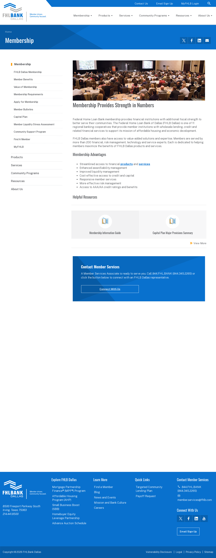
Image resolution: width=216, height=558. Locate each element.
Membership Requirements (28, 94)
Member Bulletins (23, 109)
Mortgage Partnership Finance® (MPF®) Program (68, 488)
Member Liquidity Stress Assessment (34, 124)
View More (200, 243)
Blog (97, 492)
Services (124, 15)
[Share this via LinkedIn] (199, 40)
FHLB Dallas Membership (28, 72)
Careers (99, 507)
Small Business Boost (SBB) (65, 506)
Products (104, 15)
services (144, 164)
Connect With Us (110, 289)
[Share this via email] (207, 40)
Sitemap (208, 552)
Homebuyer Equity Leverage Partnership (66, 516)
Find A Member (22, 139)
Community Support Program (30, 131)
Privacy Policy (193, 552)
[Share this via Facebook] (191, 40)
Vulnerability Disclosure (159, 552)
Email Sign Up (164, 3)
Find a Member (103, 487)
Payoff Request (146, 496)
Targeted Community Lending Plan (149, 488)
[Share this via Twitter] (184, 40)
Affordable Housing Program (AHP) (64, 498)
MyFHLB (19, 147)
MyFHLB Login (190, 3)
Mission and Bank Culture (110, 502)
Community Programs (153, 15)
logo (24, 489)
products (126, 164)
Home (8, 32)
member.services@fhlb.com (195, 500)
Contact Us (141, 3)
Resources (182, 15)
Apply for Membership (26, 102)
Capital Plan (20, 116)
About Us (204, 15)
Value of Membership (25, 87)
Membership (81, 15)
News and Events (105, 497)
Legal (179, 552)
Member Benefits (23, 79)
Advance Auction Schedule (69, 523)
